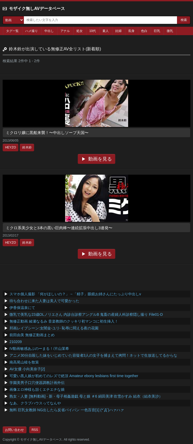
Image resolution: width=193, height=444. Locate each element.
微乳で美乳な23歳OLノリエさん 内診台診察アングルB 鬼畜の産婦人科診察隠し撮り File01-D (86, 314)
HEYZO (10, 147)
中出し (49, 31)
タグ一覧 (12, 31)
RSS (35, 430)
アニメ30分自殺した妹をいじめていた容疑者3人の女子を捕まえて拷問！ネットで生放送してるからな (93, 355)
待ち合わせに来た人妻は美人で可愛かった (44, 301)
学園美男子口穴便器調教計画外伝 (37, 383)
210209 (15, 342)
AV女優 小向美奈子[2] (27, 369)
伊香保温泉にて (22, 308)
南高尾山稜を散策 (24, 362)
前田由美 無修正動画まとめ (32, 335)
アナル (65, 31)
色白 (144, 31)
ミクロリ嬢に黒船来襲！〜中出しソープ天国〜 (47, 132)
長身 (131, 31)
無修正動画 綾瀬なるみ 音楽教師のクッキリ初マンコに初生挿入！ (63, 321)
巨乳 (157, 31)
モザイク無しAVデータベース (37, 8)
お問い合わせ (14, 430)
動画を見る (100, 159)
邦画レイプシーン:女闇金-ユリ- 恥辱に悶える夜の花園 (53, 328)
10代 (92, 31)
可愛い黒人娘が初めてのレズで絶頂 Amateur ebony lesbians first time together (73, 376)
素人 (105, 31)
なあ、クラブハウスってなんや (35, 403)
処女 (79, 31)
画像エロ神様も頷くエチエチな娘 (37, 389)
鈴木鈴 (27, 147)
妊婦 (118, 31)
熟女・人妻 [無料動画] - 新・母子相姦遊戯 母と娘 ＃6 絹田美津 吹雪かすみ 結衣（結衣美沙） (86, 396)
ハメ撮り (31, 31)
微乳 (170, 31)
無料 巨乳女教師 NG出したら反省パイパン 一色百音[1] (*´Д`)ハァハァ (66, 410)
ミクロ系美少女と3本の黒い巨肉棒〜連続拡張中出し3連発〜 (59, 228)
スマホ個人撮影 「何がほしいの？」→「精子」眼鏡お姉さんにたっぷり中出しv (75, 294)
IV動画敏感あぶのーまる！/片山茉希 (39, 348)
